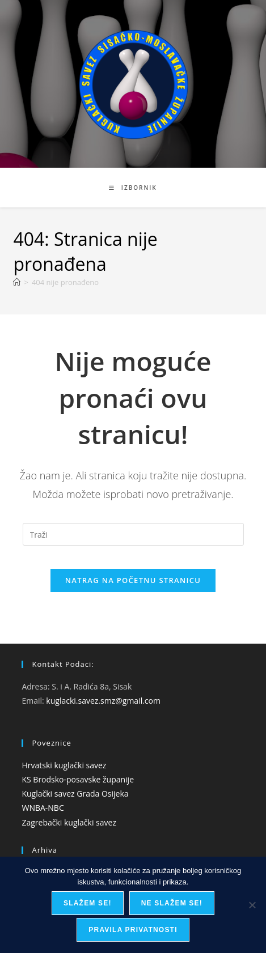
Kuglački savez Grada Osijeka (75, 793)
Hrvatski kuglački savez (64, 765)
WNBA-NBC (43, 807)
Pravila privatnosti (132, 930)
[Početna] (16, 282)
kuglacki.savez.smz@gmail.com (103, 700)
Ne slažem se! (171, 903)
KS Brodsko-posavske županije (78, 779)
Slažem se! (88, 903)
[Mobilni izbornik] (133, 188)
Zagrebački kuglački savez (69, 822)
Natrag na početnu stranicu (133, 580)
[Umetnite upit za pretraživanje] (133, 534)
